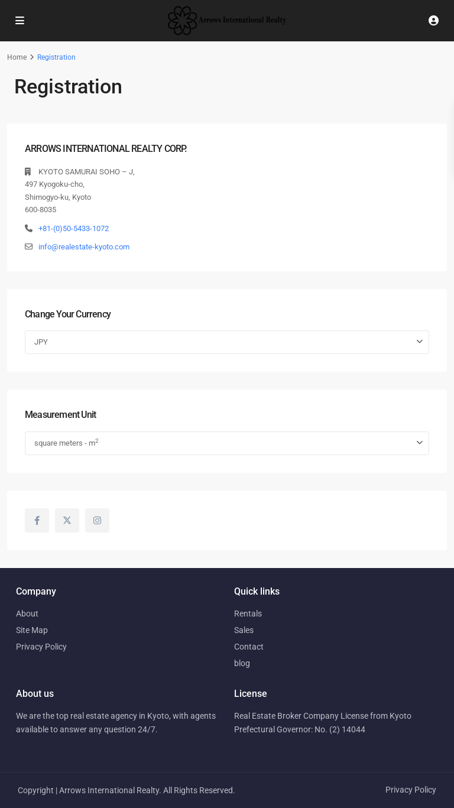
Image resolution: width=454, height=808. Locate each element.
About (27, 613)
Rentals (248, 613)
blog (242, 663)
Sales (244, 630)
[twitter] (67, 520)
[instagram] (97, 520)
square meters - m (66, 442)
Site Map (32, 630)
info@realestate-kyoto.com (83, 246)
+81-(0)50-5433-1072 (73, 228)
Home (17, 57)
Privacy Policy (41, 646)
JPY (41, 342)
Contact (249, 646)
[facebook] (37, 520)
